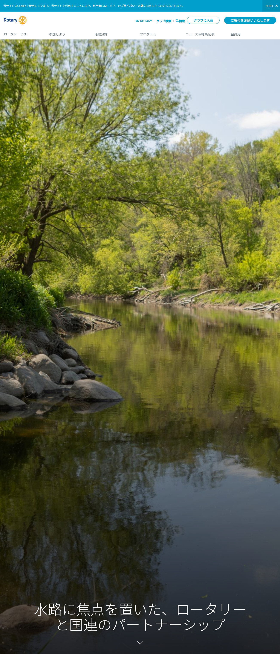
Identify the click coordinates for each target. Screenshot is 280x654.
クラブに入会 (203, 20)
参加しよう (67, 32)
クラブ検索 (163, 21)
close (270, 6)
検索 (182, 21)
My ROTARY (143, 21)
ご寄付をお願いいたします (250, 20)
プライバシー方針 (132, 6)
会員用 (253, 32)
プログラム (158, 32)
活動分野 (113, 32)
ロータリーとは (22, 32)
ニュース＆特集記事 (203, 32)
